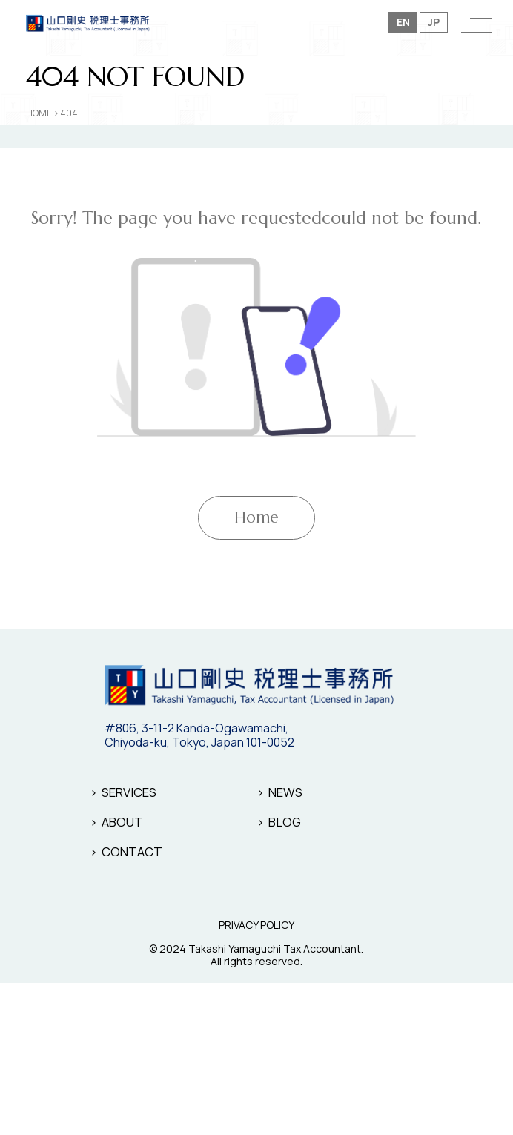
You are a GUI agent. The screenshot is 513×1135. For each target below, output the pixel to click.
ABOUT (122, 821)
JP (434, 22)
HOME (39, 113)
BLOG (284, 821)
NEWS (285, 792)
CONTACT (132, 851)
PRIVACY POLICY (256, 925)
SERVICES (129, 792)
